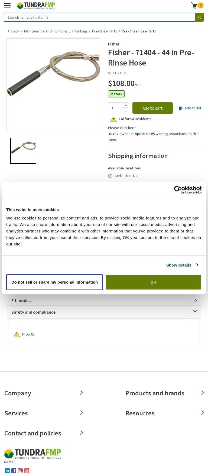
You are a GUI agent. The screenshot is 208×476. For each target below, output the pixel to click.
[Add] (125, 105)
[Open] (195, 300)
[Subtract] (125, 111)
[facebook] (14, 470)
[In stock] (110, 176)
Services (43, 413)
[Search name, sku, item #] (100, 17)
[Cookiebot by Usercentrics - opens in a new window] (178, 190)
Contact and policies (43, 433)
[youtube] (27, 470)
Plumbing (79, 31)
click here (128, 127)
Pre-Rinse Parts (104, 31)
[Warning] (113, 119)
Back (15, 31)
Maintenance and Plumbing (45, 31)
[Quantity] (115, 107)
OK (153, 282)
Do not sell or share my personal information (54, 282)
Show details (178, 264)
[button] (197, 5)
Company (43, 393)
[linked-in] (7, 470)
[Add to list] (181, 108)
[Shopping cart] (194, 5)
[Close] (195, 311)
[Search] (200, 17)
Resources (164, 413)
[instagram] (20, 470)
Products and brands (164, 393)
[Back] (9, 31)
